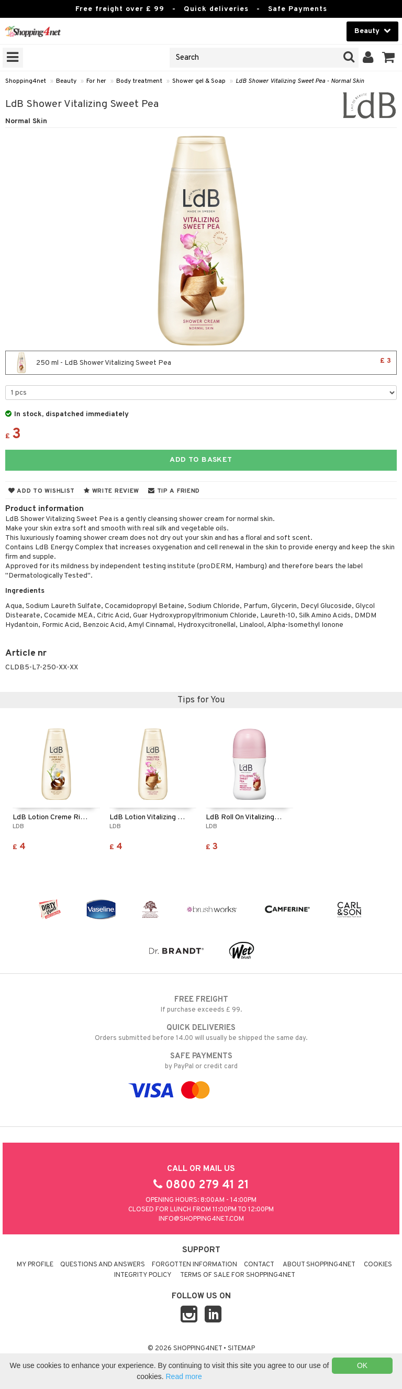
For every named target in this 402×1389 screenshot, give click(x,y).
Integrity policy (143, 1275)
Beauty (66, 81)
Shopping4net (25, 81)
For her (96, 81)
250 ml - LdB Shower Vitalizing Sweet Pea (201, 362)
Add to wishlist (41, 491)
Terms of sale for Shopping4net (237, 1275)
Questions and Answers (102, 1265)
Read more (183, 1376)
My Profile (35, 1265)
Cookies (378, 1265)
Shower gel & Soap (199, 81)
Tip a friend (174, 491)
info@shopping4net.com (201, 1219)
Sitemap (241, 1348)
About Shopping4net (319, 1265)
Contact (259, 1265)
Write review (111, 491)
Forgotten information (194, 1265)
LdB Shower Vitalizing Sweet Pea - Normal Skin (300, 81)
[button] (388, 58)
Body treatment (139, 81)
